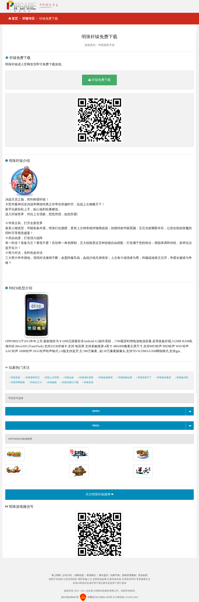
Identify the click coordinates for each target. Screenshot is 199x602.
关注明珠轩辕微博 (99, 494)
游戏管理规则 (129, 575)
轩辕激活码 (181, 377)
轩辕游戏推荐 (105, 377)
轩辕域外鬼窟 (85, 377)
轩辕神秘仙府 (124, 377)
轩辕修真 (51, 382)
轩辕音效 (14, 377)
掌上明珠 (56, 575)
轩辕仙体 (68, 377)
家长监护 (103, 575)
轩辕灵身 (87, 382)
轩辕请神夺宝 (32, 377)
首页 (15, 18)
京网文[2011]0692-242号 (99, 597)
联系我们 (91, 575)
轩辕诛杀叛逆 (163, 377)
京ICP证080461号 (70, 597)
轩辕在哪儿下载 (70, 382)
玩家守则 (115, 575)
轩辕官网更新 (17, 382)
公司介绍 (67, 575)
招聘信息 (79, 575)
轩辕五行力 (35, 382)
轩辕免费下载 (99, 80)
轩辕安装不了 (144, 377)
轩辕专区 (28, 18)
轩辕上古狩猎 (51, 377)
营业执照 (143, 575)
